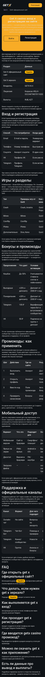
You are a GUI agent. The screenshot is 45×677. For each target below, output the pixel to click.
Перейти (29, 72)
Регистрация (35, 5)
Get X (5, 10)
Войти (11, 38)
